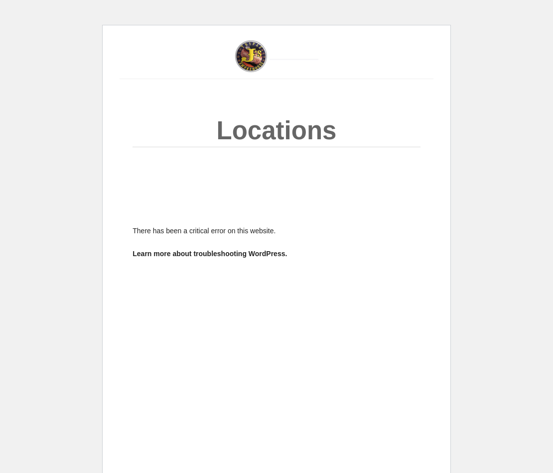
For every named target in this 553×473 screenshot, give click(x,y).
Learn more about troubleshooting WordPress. (210, 254)
